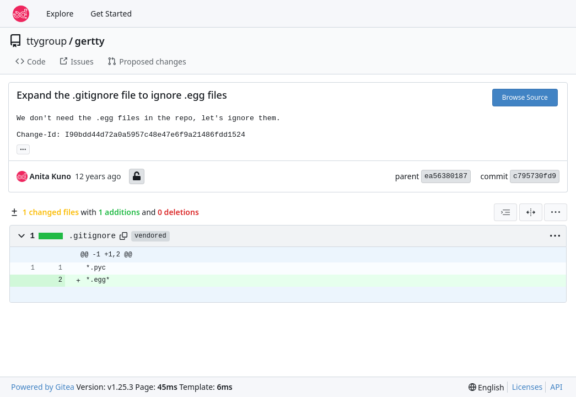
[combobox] (505, 212)
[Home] (21, 14)
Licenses (527, 387)
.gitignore (92, 236)
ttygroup (46, 40)
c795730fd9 (534, 176)
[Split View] (530, 212)
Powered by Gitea (42, 387)
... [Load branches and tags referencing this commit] (23, 148)
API (556, 387)
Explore (59, 13)
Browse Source (525, 97)
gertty (90, 40)
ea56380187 (445, 176)
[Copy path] (123, 236)
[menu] (555, 212)
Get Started (111, 13)
